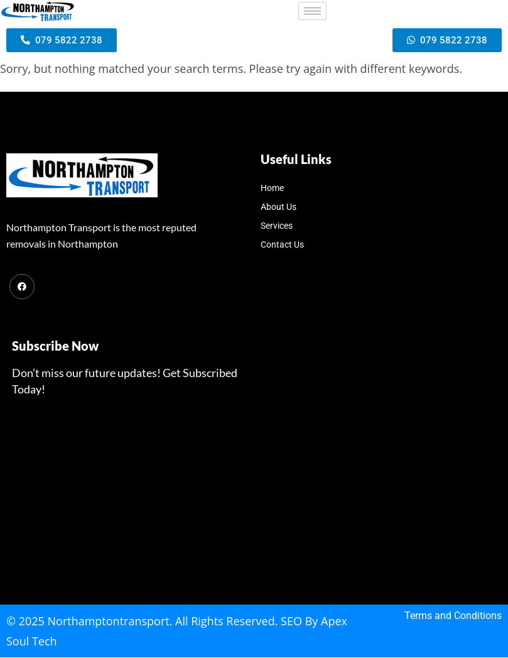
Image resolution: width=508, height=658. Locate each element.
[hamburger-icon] (312, 11)
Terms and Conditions (453, 616)
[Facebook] (22, 287)
